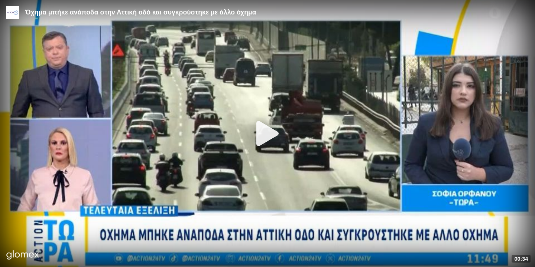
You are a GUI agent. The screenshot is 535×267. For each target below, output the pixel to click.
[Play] (267, 133)
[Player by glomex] (23, 255)
